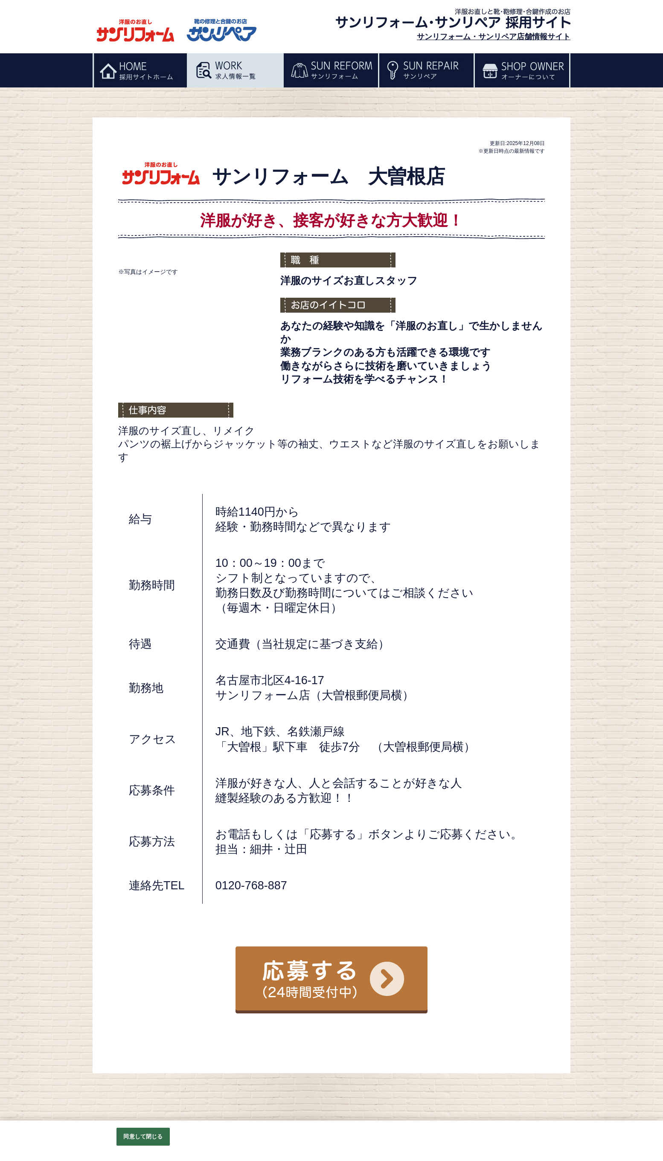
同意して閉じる (143, 1136)
